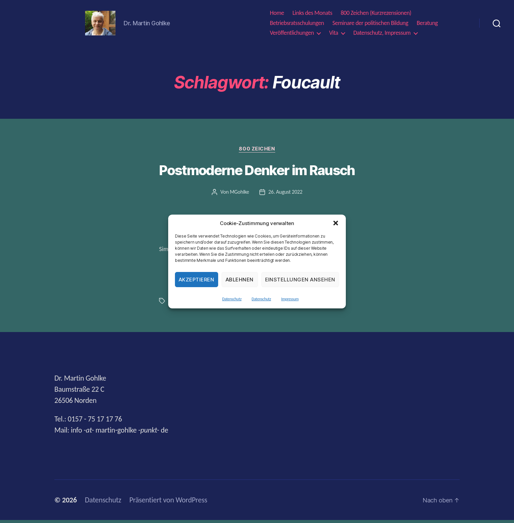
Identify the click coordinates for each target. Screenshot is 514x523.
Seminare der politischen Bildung (370, 24)
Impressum (290, 299)
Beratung (427, 24)
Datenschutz (231, 299)
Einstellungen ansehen (300, 279)
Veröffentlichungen (292, 34)
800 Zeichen (257, 152)
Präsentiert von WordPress (168, 502)
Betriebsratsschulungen (297, 24)
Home (277, 14)
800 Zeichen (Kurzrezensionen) (376, 14)
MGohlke (239, 195)
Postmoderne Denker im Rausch (257, 173)
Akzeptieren (196, 279)
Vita (333, 34)
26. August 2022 (285, 195)
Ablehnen (240, 279)
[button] (335, 223)
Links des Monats (312, 14)
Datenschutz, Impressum (381, 34)
